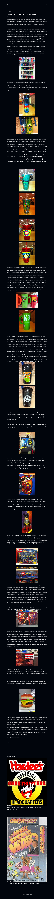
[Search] (46, 4)
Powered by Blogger (27, 894)
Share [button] (8, 748)
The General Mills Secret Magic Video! (24, 883)
